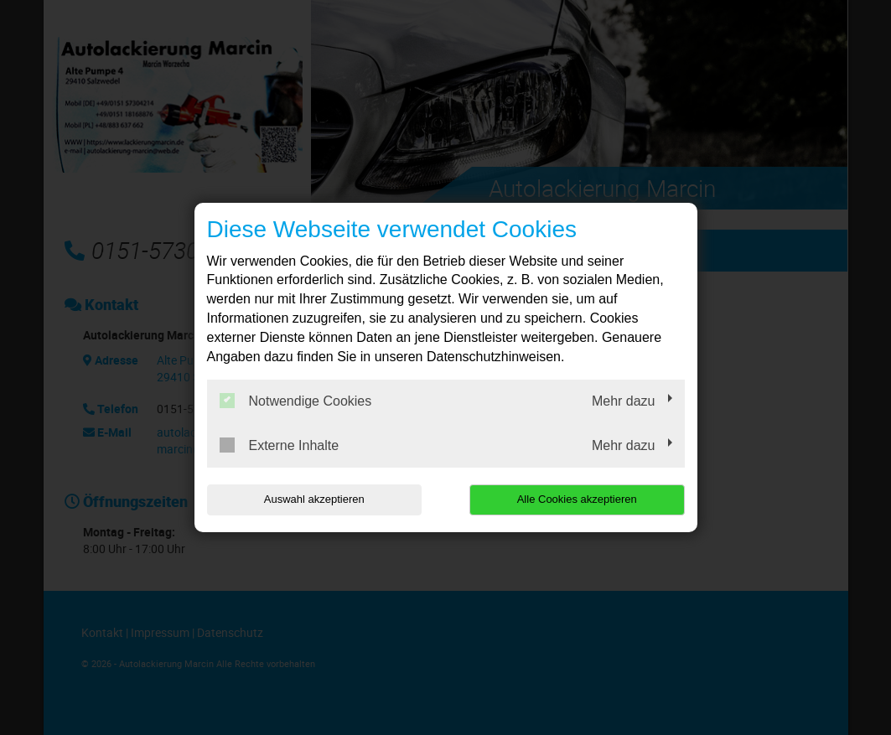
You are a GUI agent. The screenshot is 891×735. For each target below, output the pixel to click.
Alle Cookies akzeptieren (577, 499)
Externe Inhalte (279, 445)
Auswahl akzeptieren (314, 499)
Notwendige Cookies (296, 400)
